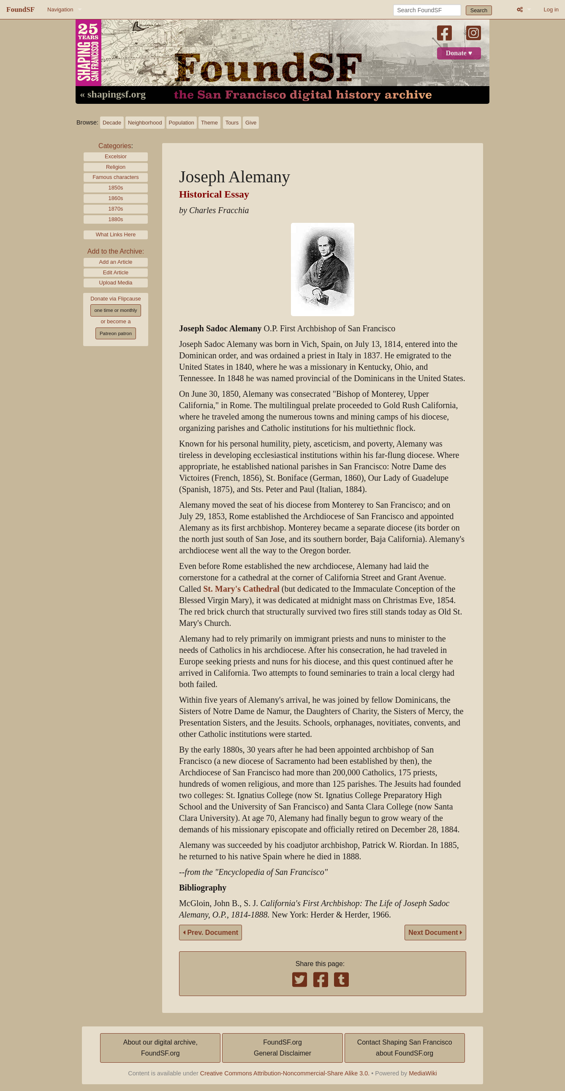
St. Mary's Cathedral (241, 589)
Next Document (435, 932)
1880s (116, 219)
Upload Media (116, 282)
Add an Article (116, 262)
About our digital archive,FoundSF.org (160, 1048)
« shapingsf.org (113, 94)
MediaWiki (423, 1073)
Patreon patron (116, 333)
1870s (116, 209)
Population (181, 122)
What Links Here (116, 234)
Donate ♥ (459, 53)
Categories (114, 145)
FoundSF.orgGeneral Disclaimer (282, 1048)
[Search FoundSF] (427, 10)
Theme (209, 122)
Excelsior (116, 156)
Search (479, 10)
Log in (551, 9)
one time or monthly (115, 310)
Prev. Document (210, 932)
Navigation (60, 9)
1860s (116, 198)
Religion (115, 167)
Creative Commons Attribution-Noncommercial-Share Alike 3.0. (285, 1073)
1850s (116, 187)
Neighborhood (145, 122)
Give (250, 122)
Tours (232, 122)
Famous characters (115, 177)
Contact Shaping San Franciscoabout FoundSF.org (404, 1048)
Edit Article (115, 272)
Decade (112, 122)
